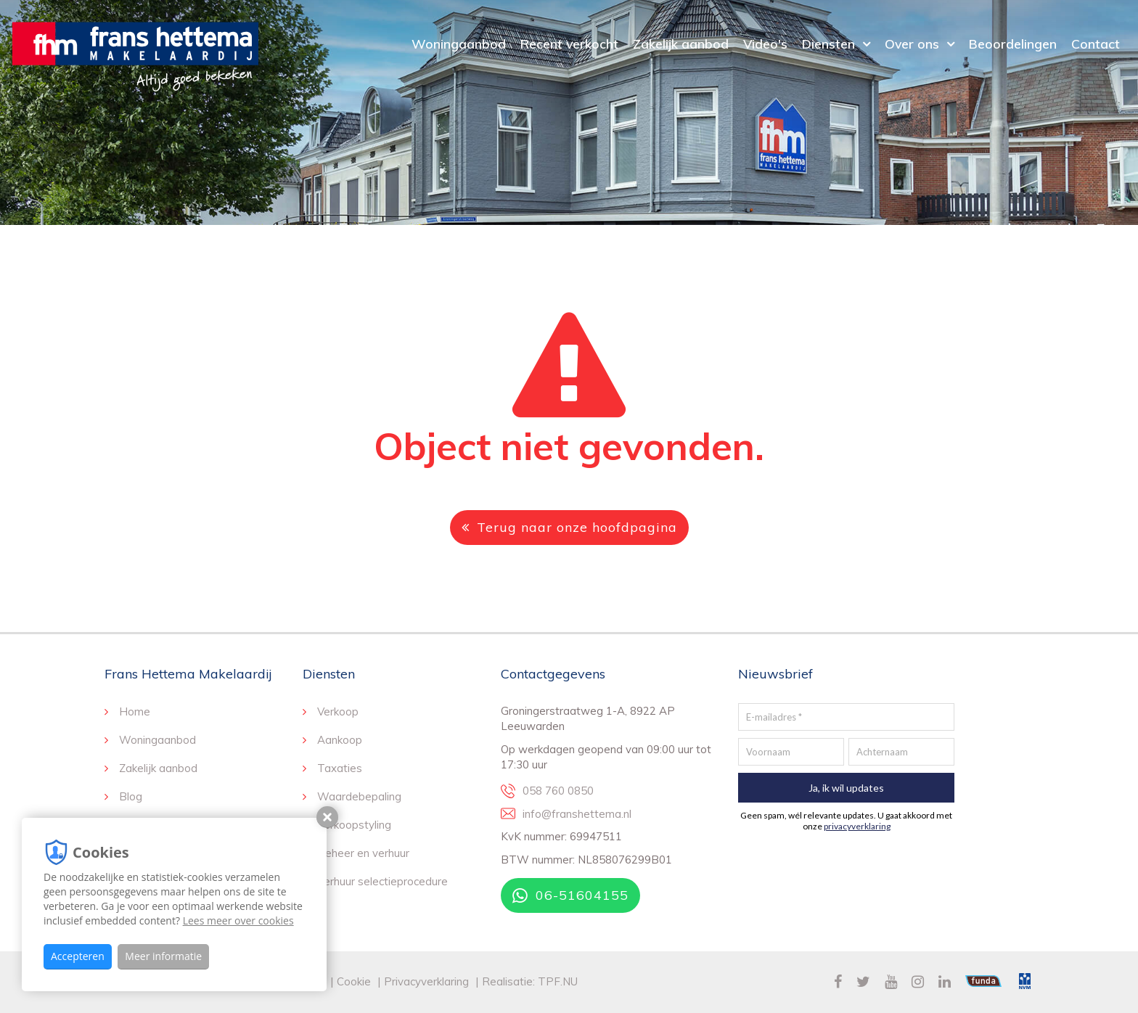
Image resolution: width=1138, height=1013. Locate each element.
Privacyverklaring (426, 981)
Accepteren (78, 956)
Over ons (912, 44)
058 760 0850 (558, 790)
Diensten (828, 44)
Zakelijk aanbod (681, 44)
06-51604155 (570, 895)
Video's (765, 44)
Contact (1095, 44)
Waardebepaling (359, 796)
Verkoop (338, 711)
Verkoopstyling (354, 825)
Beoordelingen (1013, 44)
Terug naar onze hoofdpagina (569, 527)
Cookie (355, 981)
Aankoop (339, 740)
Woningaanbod (459, 44)
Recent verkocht (569, 44)
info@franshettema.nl (577, 814)
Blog (130, 796)
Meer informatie (163, 956)
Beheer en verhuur (363, 853)
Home (134, 711)
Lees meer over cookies (238, 920)
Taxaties (339, 768)
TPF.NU (558, 981)
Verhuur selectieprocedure (382, 881)
